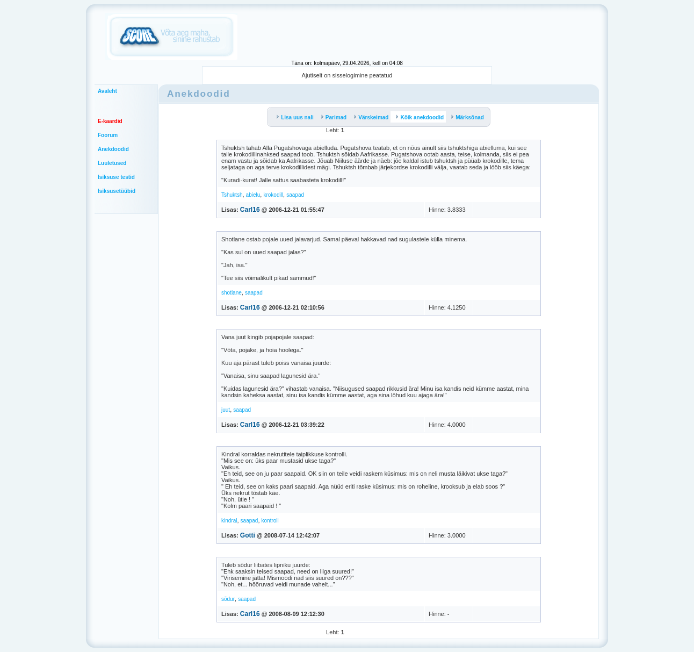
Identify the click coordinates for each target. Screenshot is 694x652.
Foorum (108, 135)
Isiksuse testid (116, 177)
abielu (253, 195)
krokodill (273, 195)
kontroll (270, 521)
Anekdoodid (113, 149)
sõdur (228, 599)
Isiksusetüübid (116, 191)
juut (225, 410)
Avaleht (107, 91)
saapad (295, 195)
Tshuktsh (231, 195)
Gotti (247, 535)
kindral (229, 521)
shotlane (231, 293)
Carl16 (250, 209)
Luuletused (112, 163)
